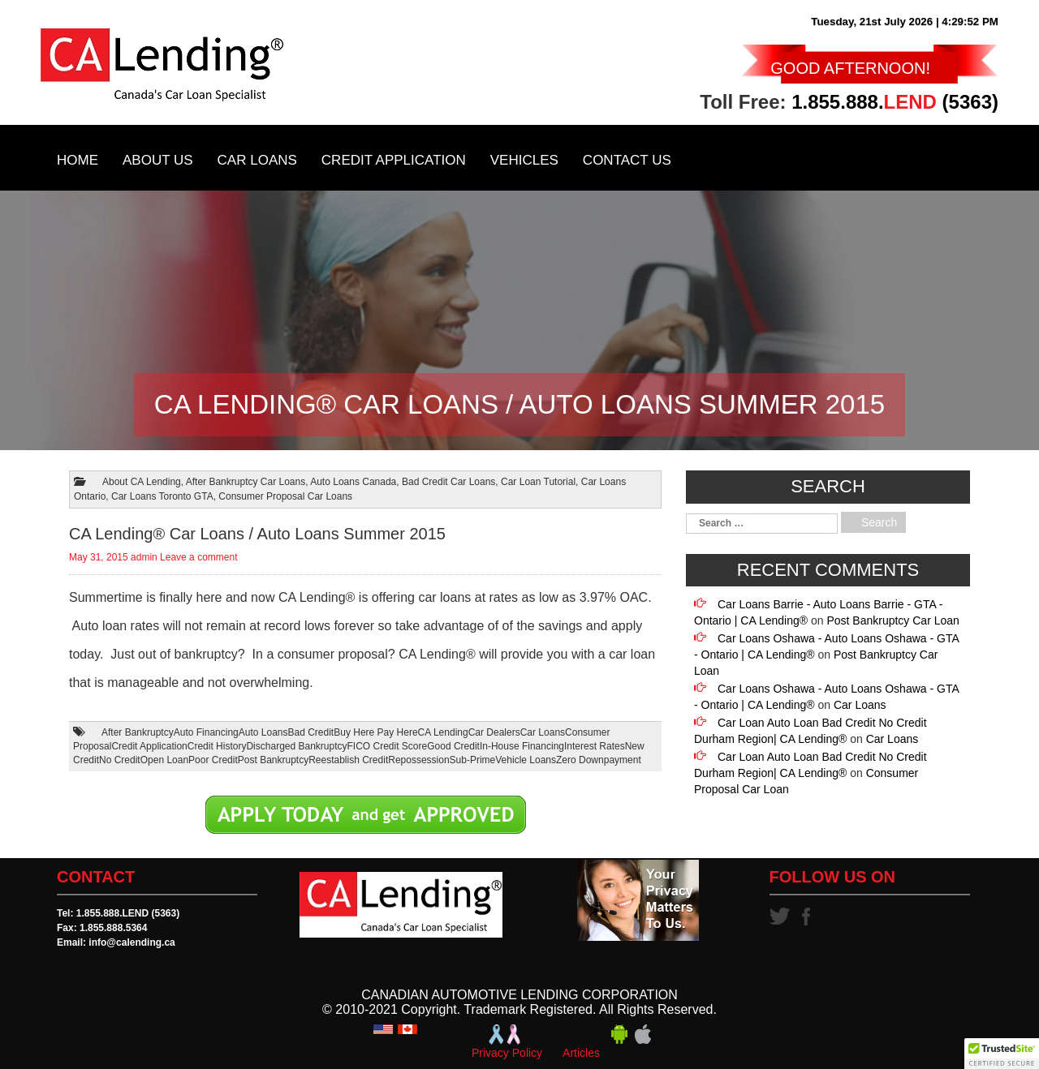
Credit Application (393, 160)
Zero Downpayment (598, 760)
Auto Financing (206, 732)
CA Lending (443, 732)
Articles (581, 1052)
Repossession (418, 760)
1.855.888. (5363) (894, 102)
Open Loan (164, 760)
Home (77, 160)
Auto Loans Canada (353, 481)
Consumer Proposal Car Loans (285, 496)
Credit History (217, 746)
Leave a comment (198, 557)
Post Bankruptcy (273, 760)
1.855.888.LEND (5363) (127, 913)
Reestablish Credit (348, 760)
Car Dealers (494, 732)
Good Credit (453, 746)
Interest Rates (594, 746)
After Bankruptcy (137, 732)
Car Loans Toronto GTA (162, 496)
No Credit (119, 760)
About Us (158, 160)
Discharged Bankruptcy (296, 746)
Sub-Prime (473, 760)
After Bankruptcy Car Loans (245, 481)
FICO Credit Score (387, 746)
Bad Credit (311, 732)
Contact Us (627, 160)
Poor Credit (213, 760)
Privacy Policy (507, 1052)
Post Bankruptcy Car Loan (892, 620)
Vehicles (524, 160)
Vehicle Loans (525, 760)
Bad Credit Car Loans (448, 481)
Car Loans (257, 160)
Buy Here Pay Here (375, 732)
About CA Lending (141, 481)
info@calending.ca (131, 942)
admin (144, 557)
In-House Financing (522, 746)
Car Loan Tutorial (538, 481)
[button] (1001, 1053)
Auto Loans (263, 732)
